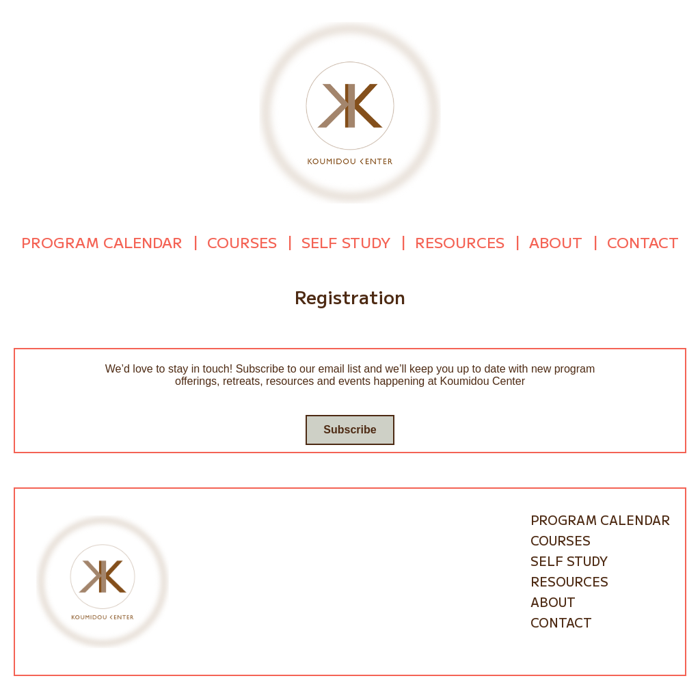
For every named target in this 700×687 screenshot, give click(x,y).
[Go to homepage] (350, 112)
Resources (459, 240)
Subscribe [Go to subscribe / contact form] (349, 427)
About (555, 240)
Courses (242, 240)
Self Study (345, 240)
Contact (643, 240)
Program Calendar (102, 240)
